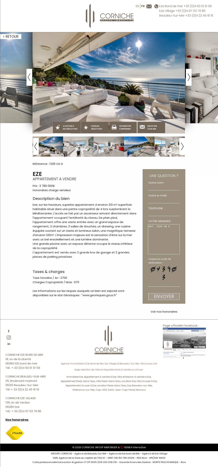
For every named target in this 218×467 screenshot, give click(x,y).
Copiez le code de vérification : (159, 261)
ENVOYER (164, 296)
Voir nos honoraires (164, 312)
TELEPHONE (155, 208)
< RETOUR (11, 36)
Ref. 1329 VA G (164, 239)
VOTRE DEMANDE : (160, 221)
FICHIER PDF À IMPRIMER (121, 127)
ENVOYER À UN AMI (148, 127)
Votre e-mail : (158, 195)
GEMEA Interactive (135, 447)
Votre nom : (156, 183)
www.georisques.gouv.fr (99, 295)
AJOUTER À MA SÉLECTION (66, 127)
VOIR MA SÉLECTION (92, 127)
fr (143, 6)
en (137, 6)
